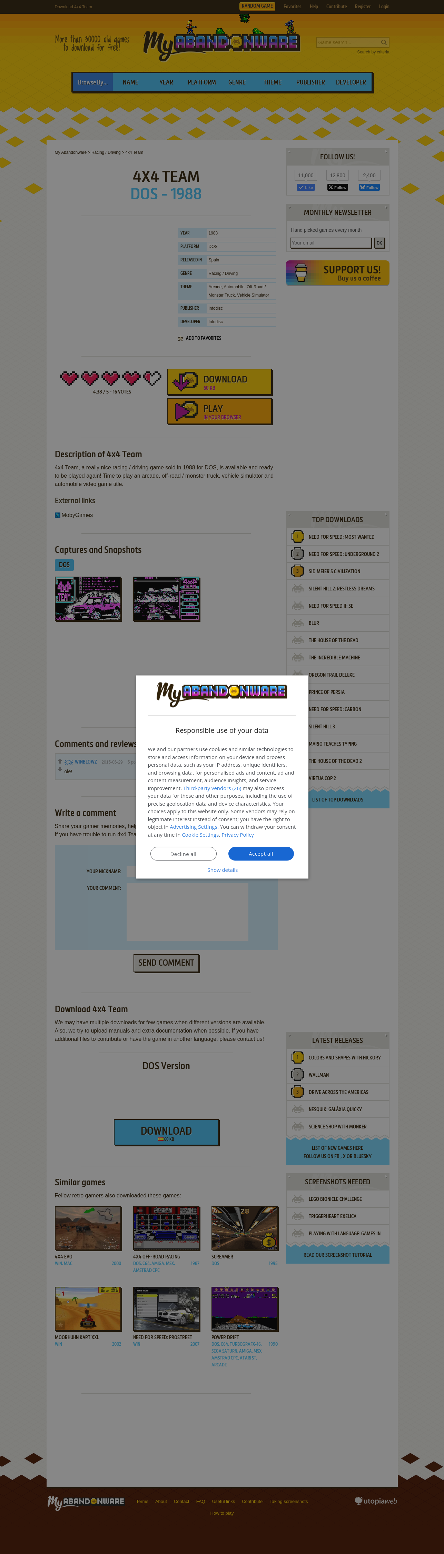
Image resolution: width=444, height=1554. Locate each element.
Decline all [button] (183, 853)
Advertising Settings (193, 826)
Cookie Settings (200, 834)
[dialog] (222, 777)
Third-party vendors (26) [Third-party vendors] (212, 787)
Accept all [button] (261, 853)
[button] (222, 870)
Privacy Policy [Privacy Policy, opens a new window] (237, 834)
